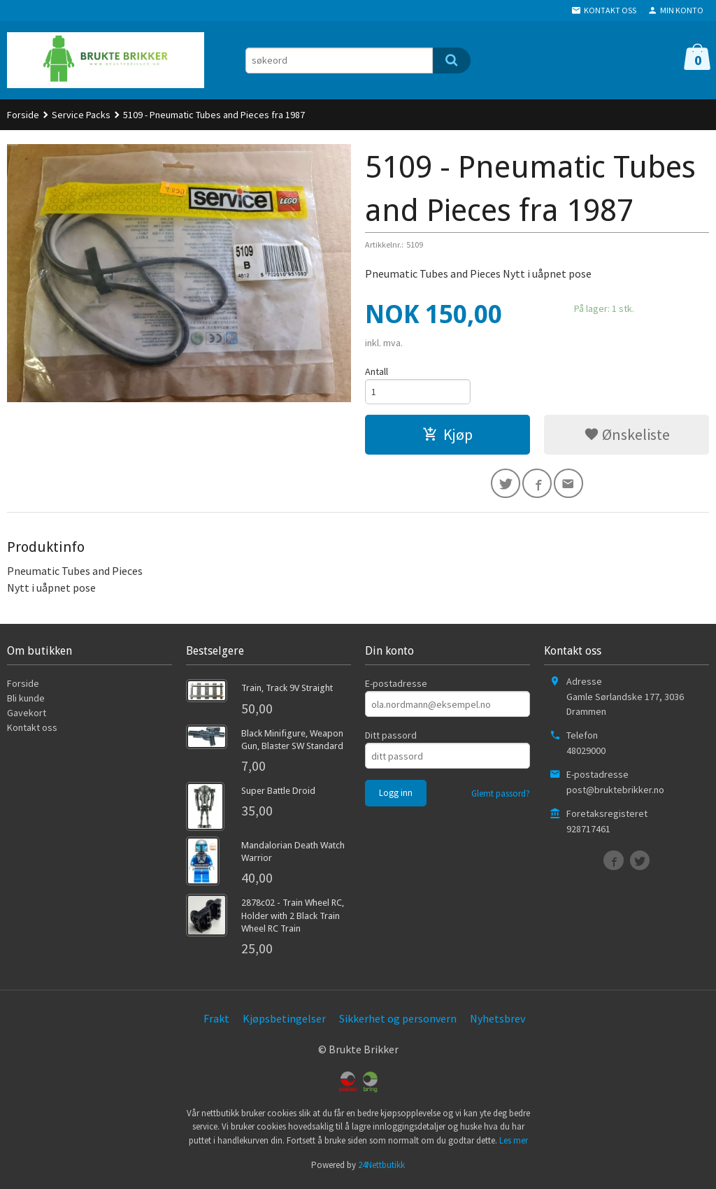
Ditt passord (391, 738)
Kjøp (447, 436)
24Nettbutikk (381, 1168)
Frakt (216, 1021)
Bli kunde (26, 701)
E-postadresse (396, 687)
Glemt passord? (500, 797)
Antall (376, 371)
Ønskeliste (627, 436)
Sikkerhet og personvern (398, 1021)
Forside (23, 114)
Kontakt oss (32, 731)
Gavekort (26, 716)
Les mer (513, 1143)
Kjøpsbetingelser (284, 1021)
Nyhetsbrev (497, 1021)
